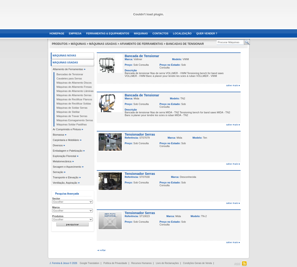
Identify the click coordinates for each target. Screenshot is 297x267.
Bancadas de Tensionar (70, 74)
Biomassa (58, 134)
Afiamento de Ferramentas (68, 69)
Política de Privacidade (115, 263)
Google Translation (89, 263)
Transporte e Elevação (65, 177)
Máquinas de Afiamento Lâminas (75, 91)
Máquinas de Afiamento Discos (74, 82)
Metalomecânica (62, 161)
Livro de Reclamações (167, 263)
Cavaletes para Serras (69, 78)
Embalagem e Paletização (68, 150)
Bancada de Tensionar (142, 56)
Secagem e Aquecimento (67, 166)
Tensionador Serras (140, 134)
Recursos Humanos (141, 263)
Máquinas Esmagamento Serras (75, 120)
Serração (58, 172)
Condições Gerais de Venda (197, 263)
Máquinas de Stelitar (68, 112)
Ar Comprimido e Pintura (67, 129)
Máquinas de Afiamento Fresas (74, 86)
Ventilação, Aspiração (65, 182)
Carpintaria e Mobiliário (66, 140)
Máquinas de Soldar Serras (72, 107)
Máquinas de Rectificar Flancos (74, 99)
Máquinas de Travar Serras (72, 116)
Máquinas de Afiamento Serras (74, 95)
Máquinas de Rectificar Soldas (74, 103)
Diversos (58, 145)
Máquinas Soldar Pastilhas (72, 124)
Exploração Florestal (64, 156)
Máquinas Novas (64, 55)
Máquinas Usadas (65, 62)
